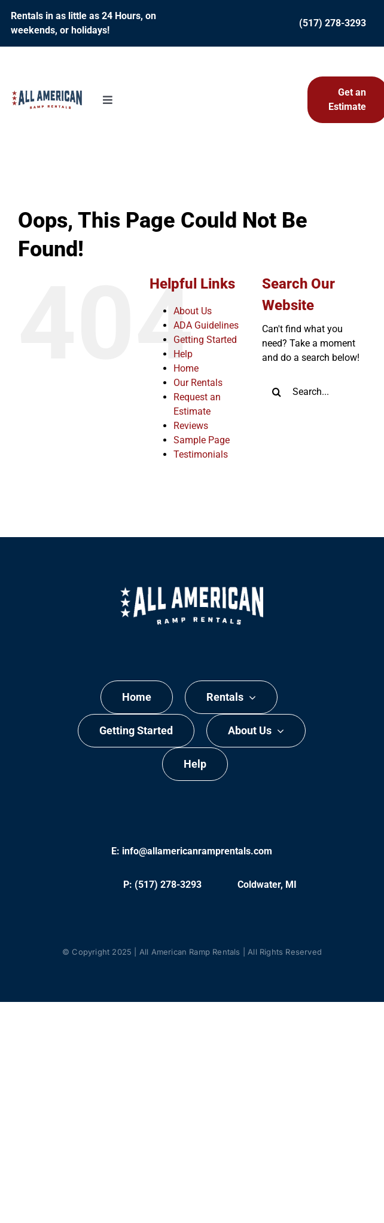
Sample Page (201, 440)
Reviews (190, 425)
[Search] (277, 392)
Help (183, 354)
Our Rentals (198, 382)
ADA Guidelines (206, 325)
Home (186, 368)
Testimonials (200, 454)
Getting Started (205, 339)
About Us (192, 311)
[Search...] (314, 392)
